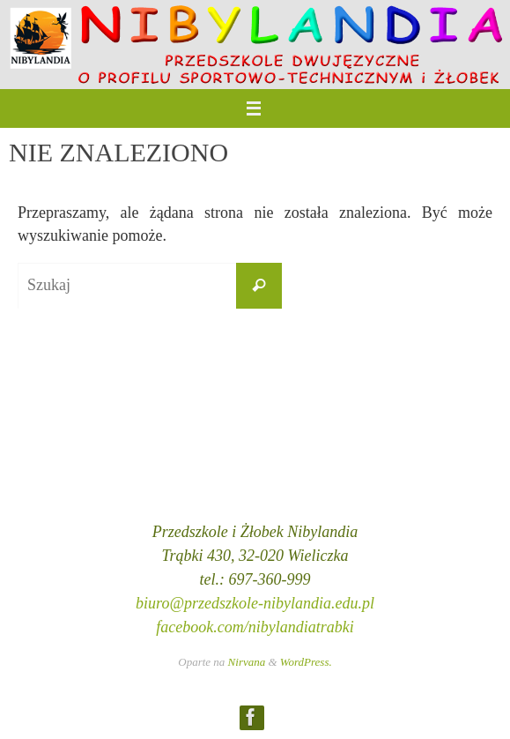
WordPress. (306, 661)
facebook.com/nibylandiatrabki (254, 627)
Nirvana (247, 661)
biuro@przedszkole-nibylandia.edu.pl (255, 603)
